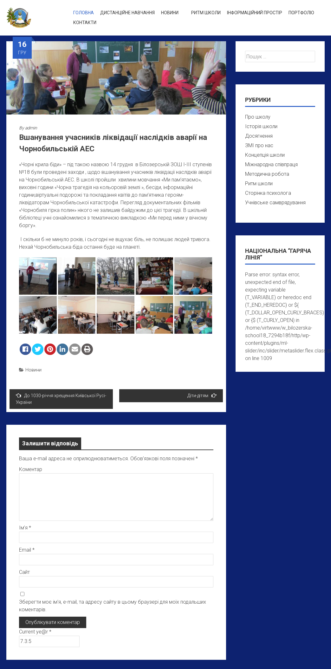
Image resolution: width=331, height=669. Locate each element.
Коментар (30, 469)
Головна (83, 12)
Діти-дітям (202, 395)
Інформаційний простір (254, 12)
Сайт (24, 572)
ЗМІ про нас (259, 145)
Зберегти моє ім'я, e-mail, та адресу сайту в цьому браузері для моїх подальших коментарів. (112, 606)
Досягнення (259, 136)
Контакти (84, 22)
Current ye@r (35, 632)
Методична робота (267, 174)
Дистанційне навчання (127, 12)
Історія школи (261, 126)
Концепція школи (265, 155)
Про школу (257, 117)
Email (27, 550)
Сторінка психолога (268, 193)
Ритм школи (206, 12)
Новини (169, 12)
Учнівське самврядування (275, 203)
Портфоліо (301, 12)
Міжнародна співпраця (271, 164)
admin (31, 127)
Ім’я (25, 528)
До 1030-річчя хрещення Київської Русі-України (61, 399)
